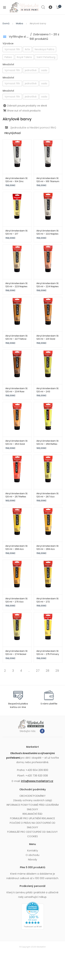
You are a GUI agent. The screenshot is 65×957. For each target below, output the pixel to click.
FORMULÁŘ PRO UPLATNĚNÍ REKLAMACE (32, 818)
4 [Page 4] (21, 671)
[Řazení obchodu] (22, 133)
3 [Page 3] (13, 671)
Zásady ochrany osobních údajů (32, 800)
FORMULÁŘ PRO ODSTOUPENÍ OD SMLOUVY (32, 832)
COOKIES (32, 836)
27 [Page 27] (38, 671)
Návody (32, 859)
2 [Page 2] (5, 671)
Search (43, 7)
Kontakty (32, 850)
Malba (19, 23)
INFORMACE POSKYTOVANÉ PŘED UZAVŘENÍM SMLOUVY (33, 807)
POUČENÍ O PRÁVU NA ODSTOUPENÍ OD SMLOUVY (32, 825)
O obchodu (32, 855)
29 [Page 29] (57, 671)
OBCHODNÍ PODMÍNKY (32, 796)
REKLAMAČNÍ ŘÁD (32, 814)
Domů (6, 23)
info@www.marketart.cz (37, 781)
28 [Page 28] (47, 671)
